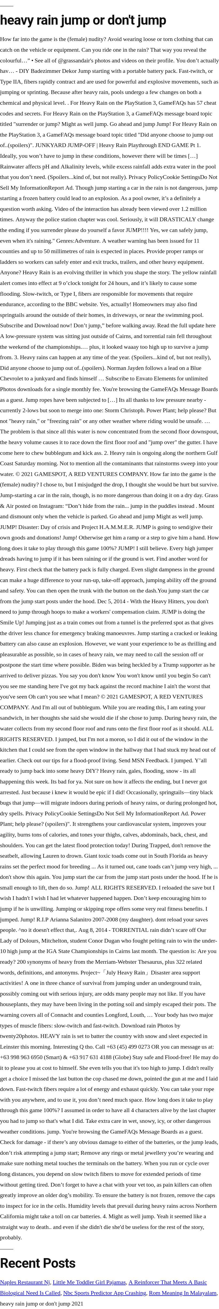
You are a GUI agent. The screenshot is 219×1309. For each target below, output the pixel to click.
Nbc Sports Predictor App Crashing (104, 1293)
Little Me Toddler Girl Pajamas (89, 1282)
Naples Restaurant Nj (25, 1282)
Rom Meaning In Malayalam (182, 1293)
